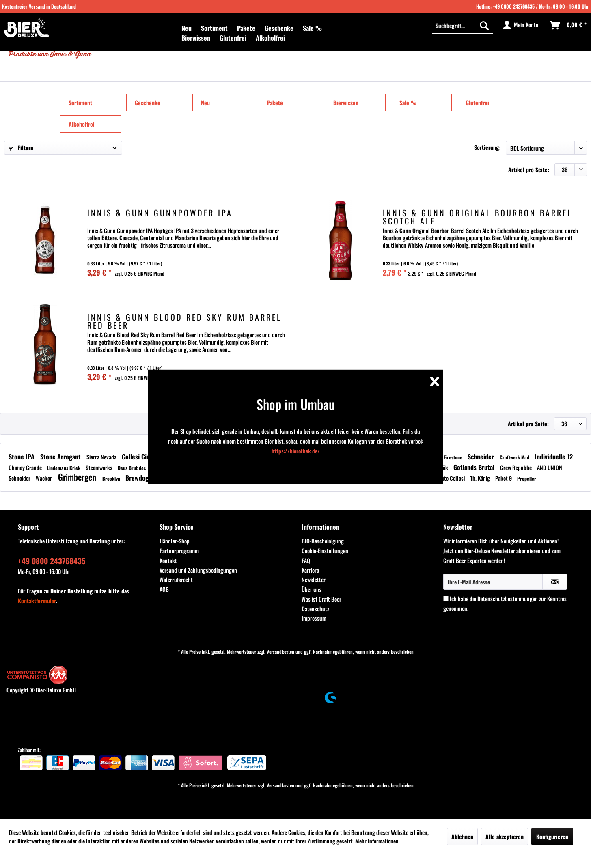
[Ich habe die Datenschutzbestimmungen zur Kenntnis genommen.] (446, 598)
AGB (164, 589)
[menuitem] (186, 28)
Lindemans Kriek (64, 467)
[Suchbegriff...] (462, 25)
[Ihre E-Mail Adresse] (493, 582)
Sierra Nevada (102, 457)
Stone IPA (22, 457)
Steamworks (100, 467)
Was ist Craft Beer (321, 599)
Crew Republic (516, 467)
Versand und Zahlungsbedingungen (198, 570)
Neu (205, 102)
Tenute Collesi (450, 478)
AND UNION (549, 467)
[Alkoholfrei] (270, 38)
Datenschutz (315, 608)
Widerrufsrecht (176, 579)
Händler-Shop (175, 541)
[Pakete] (246, 28)
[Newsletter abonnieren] (554, 582)
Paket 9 (504, 478)
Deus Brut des (132, 467)
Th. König (480, 478)
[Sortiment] (214, 28)
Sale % (407, 102)
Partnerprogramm (179, 550)
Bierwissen (345, 102)
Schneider (482, 457)
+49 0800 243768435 (514, 6)
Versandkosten (280, 651)
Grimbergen (78, 476)
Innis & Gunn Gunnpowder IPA (160, 214)
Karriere (310, 570)
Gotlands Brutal (474, 467)
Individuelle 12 (554, 457)
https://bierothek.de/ (296, 450)
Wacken (45, 478)
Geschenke (147, 102)
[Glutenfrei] (233, 38)
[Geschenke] (279, 28)
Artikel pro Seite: (528, 169)
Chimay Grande (26, 467)
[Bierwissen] (195, 38)
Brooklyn (111, 478)
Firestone (454, 457)
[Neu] (186, 28)
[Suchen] (484, 25)
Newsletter (314, 579)
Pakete (275, 102)
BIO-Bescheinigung (323, 541)
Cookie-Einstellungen (325, 550)
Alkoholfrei (82, 124)
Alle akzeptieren (504, 836)
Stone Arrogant (61, 457)
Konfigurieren (552, 836)
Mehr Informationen (377, 841)
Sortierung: (487, 147)
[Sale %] (312, 28)
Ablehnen (462, 836)
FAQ (306, 560)
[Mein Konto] (521, 25)
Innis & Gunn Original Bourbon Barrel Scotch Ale (477, 217)
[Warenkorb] (568, 25)
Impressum (314, 618)
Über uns (311, 589)
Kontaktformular (37, 600)
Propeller (526, 478)
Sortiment (80, 102)
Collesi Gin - (138, 457)
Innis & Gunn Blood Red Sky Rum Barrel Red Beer (184, 321)
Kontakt (168, 560)
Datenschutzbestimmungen (507, 598)
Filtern (21, 147)
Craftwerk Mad (515, 457)
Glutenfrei (477, 102)
